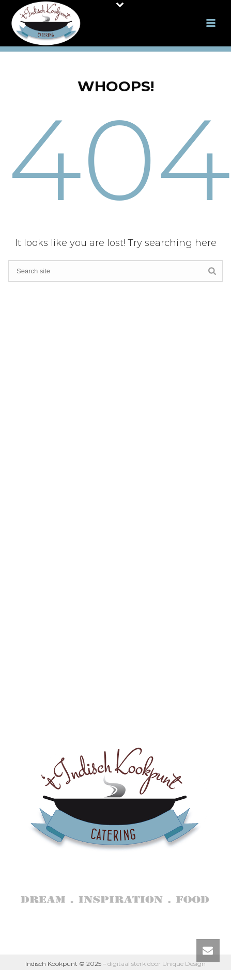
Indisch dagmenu (112, 468)
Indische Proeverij (113, 536)
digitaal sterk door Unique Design (156, 963)
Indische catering (113, 451)
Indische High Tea (113, 485)
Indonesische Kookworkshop (113, 519)
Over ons (113, 434)
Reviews (113, 553)
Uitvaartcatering (113, 502)
